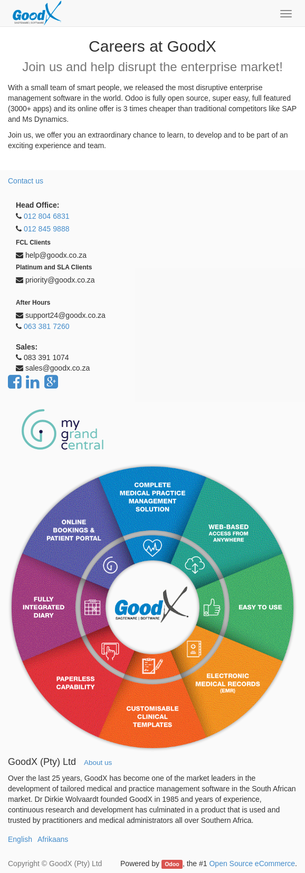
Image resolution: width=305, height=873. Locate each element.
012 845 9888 (47, 229)
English (20, 839)
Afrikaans (52, 839)
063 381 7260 (47, 326)
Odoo (172, 864)
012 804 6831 (47, 216)
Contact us (25, 181)
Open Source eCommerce (252, 863)
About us (98, 763)
